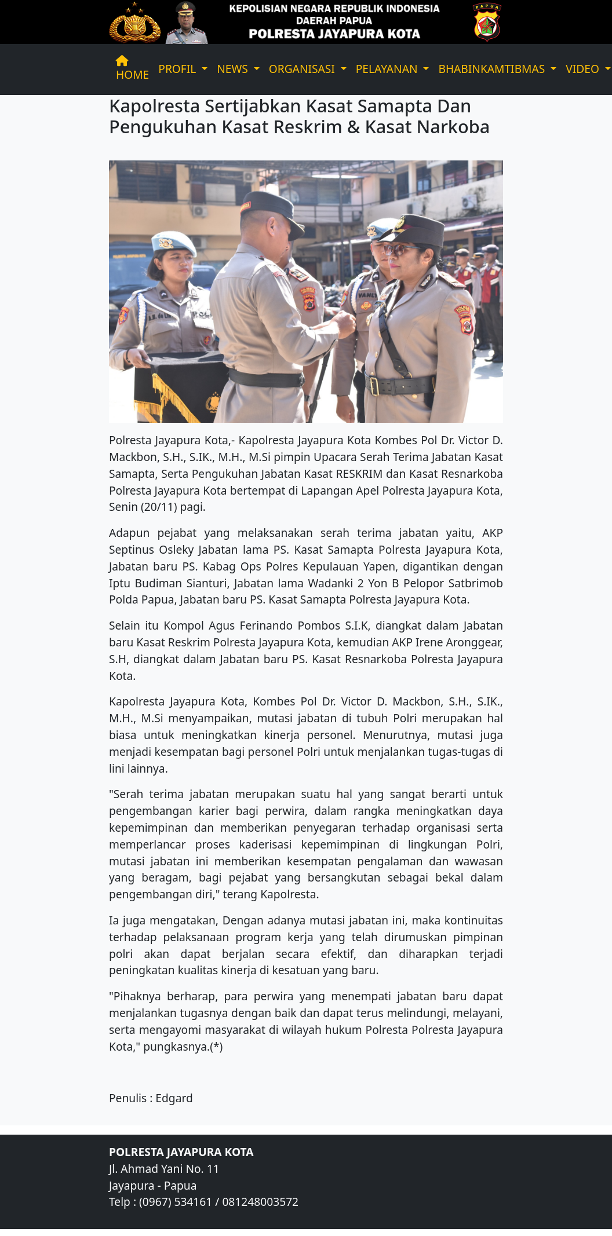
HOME (132, 69)
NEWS (234, 68)
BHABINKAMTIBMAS (493, 68)
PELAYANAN (388, 68)
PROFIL (178, 68)
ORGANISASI (303, 68)
